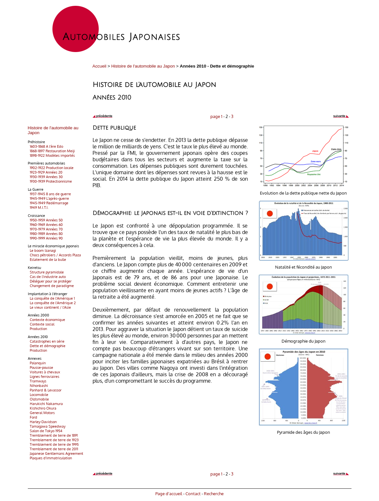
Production (37, 328)
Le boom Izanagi (42, 250)
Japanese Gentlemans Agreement (55, 453)
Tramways (37, 381)
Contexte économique (46, 319)
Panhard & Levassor (44, 390)
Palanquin (37, 363)
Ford (32, 417)
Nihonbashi (38, 385)
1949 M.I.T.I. (38, 207)
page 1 (216, 116)
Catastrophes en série (46, 341)
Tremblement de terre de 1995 (53, 444)
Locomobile (38, 394)
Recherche (214, 493)
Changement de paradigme (51, 285)
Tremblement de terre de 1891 (53, 435)
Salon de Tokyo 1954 (45, 431)
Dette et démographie (46, 346)
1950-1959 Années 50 (45, 220)
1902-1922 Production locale (50, 167)
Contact (193, 493)
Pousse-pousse (40, 367)
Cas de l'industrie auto (47, 276)
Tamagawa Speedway (46, 426)
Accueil (99, 66)
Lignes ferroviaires (43, 376)
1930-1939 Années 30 (45, 177)
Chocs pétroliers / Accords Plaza (54, 255)
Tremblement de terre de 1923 (53, 440)
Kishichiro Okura (42, 408)
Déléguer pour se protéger (50, 281)
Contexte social (41, 324)
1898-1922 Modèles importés (51, 155)
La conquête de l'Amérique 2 (52, 303)
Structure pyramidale (46, 272)
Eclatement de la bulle (47, 259)
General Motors (41, 412)
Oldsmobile (38, 399)
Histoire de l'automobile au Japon (143, 66)
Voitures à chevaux (44, 372)
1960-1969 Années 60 (45, 224)
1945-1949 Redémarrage (48, 203)
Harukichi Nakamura (45, 403)
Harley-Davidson (42, 422)
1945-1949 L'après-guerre (48, 198)
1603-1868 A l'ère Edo (45, 146)
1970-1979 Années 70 (45, 229)
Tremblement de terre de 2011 (53, 449)
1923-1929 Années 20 (45, 172)
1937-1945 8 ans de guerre (49, 194)
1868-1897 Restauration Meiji (51, 151)
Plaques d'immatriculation (50, 458)
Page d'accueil (168, 493)
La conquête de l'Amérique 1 (51, 298)
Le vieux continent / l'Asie (49, 307)
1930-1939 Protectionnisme (50, 181)
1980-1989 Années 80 (45, 233)
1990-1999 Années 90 (45, 238)
